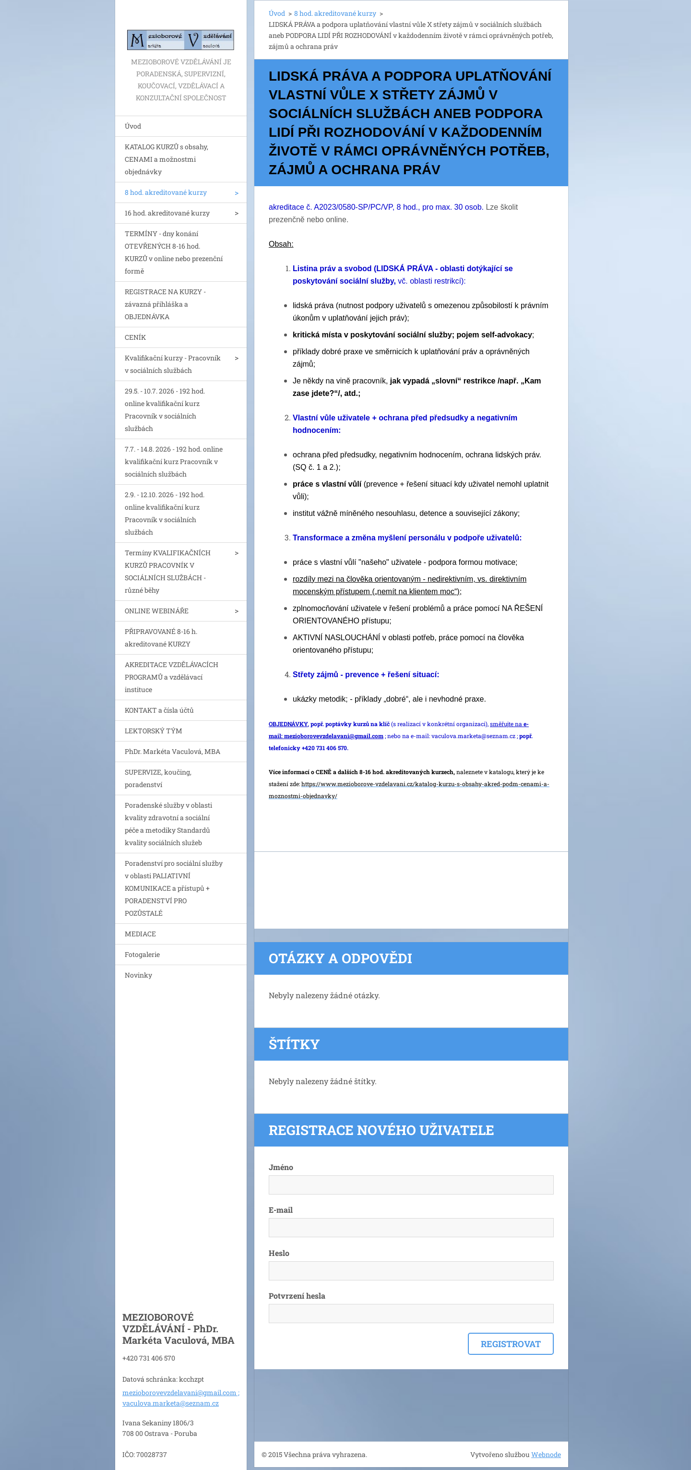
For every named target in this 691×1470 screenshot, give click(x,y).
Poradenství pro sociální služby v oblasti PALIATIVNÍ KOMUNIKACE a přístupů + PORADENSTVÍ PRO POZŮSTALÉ (174, 888)
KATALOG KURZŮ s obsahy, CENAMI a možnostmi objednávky (166, 159)
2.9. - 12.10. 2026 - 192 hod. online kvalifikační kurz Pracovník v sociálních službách (164, 513)
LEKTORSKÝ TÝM (153, 730)
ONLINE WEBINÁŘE (157, 610)
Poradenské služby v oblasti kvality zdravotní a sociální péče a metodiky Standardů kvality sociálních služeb (168, 824)
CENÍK (135, 337)
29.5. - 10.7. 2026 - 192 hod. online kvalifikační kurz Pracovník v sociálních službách (165, 409)
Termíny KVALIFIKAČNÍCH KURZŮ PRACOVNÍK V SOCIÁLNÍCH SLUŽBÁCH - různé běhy (168, 571)
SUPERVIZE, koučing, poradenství (158, 778)
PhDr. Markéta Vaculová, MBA (172, 751)
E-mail (281, 1210)
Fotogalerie (142, 954)
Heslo (279, 1253)
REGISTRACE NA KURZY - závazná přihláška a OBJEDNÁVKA (165, 304)
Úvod (133, 126)
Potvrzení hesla (297, 1296)
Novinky (138, 975)
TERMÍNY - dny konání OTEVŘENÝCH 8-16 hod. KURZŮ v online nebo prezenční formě (174, 252)
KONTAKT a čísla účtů (159, 710)
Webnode (546, 1454)
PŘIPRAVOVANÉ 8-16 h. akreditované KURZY (161, 637)
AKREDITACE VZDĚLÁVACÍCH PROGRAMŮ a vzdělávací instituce (171, 677)
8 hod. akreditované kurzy (166, 192)
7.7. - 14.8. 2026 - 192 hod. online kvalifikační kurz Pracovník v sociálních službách (174, 461)
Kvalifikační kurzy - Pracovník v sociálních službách (173, 364)
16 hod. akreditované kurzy (167, 212)
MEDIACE (140, 933)
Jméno (281, 1167)
